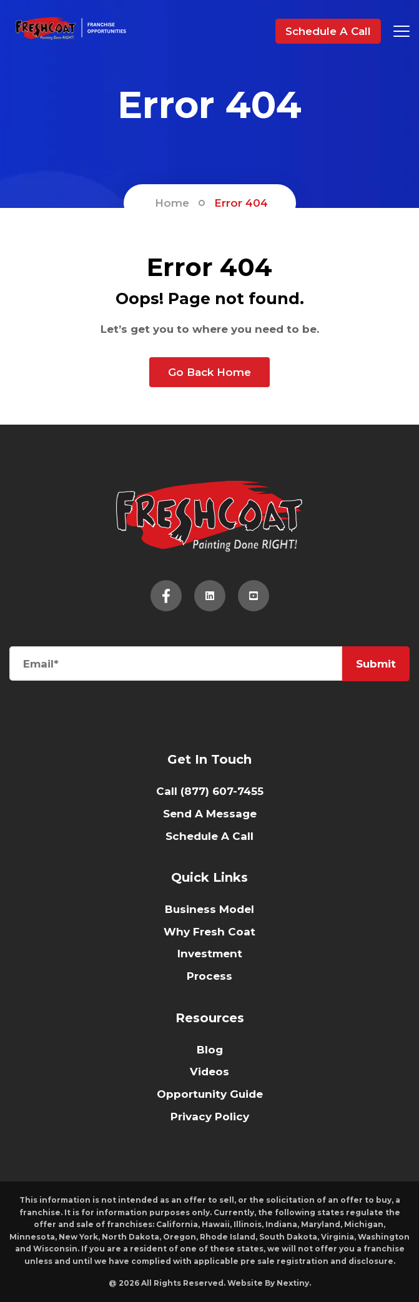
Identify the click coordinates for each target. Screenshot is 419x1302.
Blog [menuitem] (210, 1049)
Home (172, 203)
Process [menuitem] (209, 976)
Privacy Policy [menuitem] (209, 1116)
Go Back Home (209, 372)
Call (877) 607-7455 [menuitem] (210, 791)
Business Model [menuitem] (209, 909)
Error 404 (241, 203)
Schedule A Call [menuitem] (209, 836)
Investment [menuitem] (209, 953)
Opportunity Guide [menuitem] (210, 1094)
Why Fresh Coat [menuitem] (209, 931)
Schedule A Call (328, 31)
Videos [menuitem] (209, 1071)
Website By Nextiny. (269, 1283)
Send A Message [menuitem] (210, 813)
